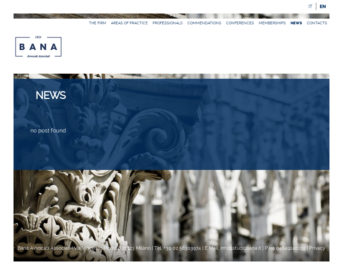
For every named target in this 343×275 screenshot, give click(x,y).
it (310, 6)
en (323, 6)
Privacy (317, 248)
